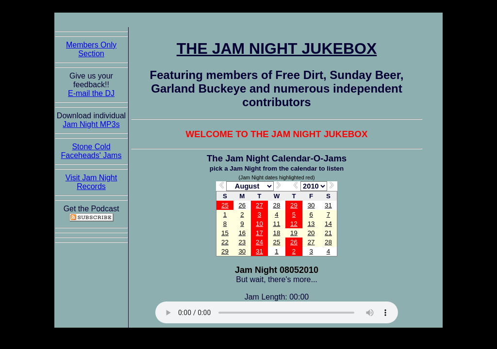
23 (242, 242)
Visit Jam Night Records (91, 182)
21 (328, 233)
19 (294, 233)
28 (277, 205)
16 (242, 233)
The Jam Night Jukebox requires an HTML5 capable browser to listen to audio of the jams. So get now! (276, 312)
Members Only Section (91, 49)
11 (277, 223)
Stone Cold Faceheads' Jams (91, 151)
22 (225, 242)
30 (311, 205)
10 (259, 223)
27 (259, 205)
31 (328, 205)
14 (328, 223)
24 (259, 242)
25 (225, 205)
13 (311, 223)
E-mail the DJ (91, 93)
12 (294, 223)
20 (311, 233)
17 (259, 233)
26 (242, 205)
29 (294, 205)
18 (277, 233)
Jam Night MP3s (91, 124)
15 (225, 233)
